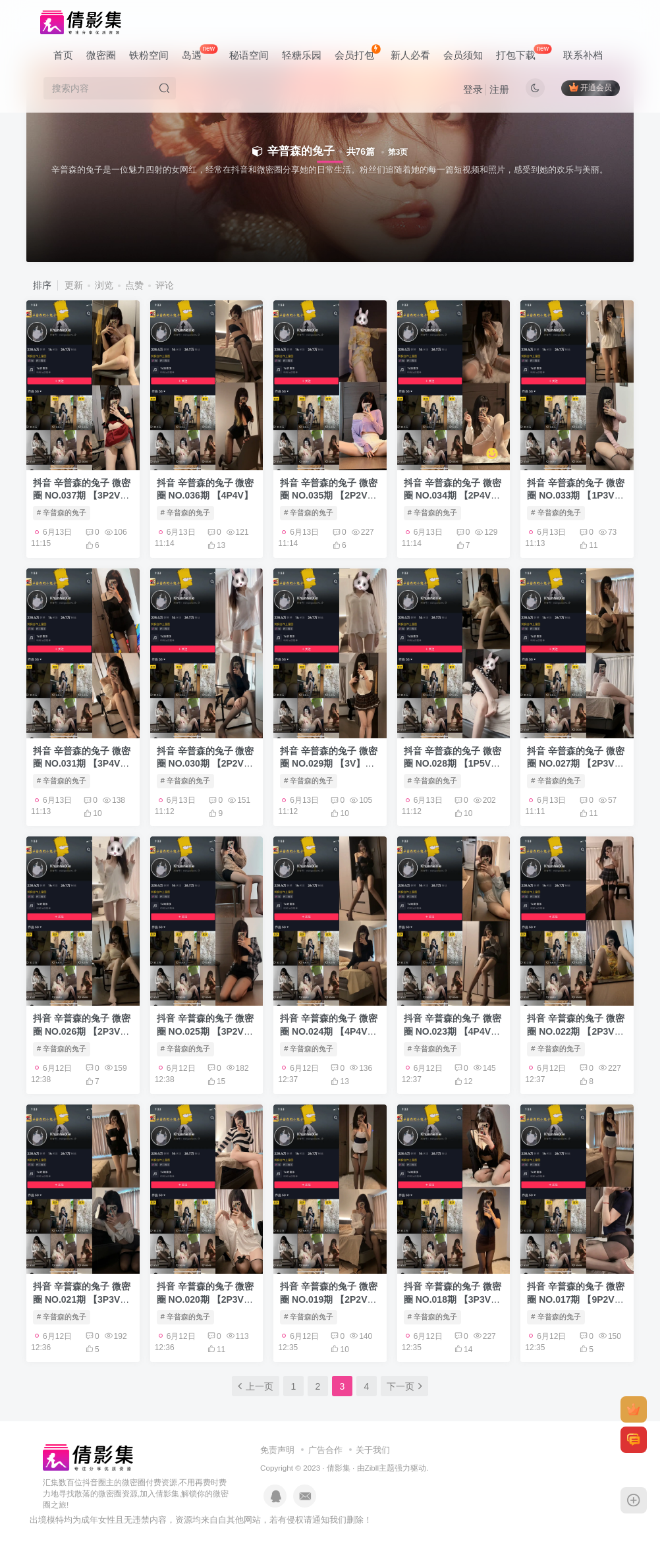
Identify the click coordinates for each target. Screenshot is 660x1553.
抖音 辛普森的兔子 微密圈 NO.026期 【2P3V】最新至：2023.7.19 (81, 1031)
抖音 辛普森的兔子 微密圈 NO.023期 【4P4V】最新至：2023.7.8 (452, 1031)
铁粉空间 (149, 55)
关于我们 (373, 1450)
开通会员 (590, 87)
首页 (63, 55)
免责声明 (277, 1450)
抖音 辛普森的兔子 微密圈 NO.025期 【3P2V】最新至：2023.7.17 (205, 1031)
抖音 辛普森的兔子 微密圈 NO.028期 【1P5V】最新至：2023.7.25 (452, 764)
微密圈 (101, 55)
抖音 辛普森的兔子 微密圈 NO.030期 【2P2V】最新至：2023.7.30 (205, 764)
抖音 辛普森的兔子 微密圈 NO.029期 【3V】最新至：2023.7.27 (328, 764)
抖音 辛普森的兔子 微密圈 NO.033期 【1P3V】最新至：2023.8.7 (575, 495)
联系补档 (583, 55)
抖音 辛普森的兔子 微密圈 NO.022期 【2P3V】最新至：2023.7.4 (575, 1031)
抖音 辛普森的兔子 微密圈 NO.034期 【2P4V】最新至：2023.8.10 (452, 495)
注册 (499, 89)
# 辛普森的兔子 (61, 512)
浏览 (104, 285)
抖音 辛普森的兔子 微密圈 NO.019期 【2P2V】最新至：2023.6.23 (328, 1299)
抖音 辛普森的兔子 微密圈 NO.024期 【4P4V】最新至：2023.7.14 (328, 1031)
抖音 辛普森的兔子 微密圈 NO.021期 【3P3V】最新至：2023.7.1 (81, 1299)
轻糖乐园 (301, 55)
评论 (164, 285)
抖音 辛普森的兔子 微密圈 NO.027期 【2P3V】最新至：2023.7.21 (575, 764)
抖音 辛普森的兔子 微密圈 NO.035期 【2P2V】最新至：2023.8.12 (328, 495)
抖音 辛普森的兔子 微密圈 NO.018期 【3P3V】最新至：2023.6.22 (452, 1299)
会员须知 (463, 55)
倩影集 (338, 1467)
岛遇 (199, 52)
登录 (473, 89)
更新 (74, 285)
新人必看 (410, 55)
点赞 (134, 285)
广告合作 (325, 1450)
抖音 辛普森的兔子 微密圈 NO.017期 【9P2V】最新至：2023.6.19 (575, 1299)
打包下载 (523, 52)
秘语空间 (249, 55)
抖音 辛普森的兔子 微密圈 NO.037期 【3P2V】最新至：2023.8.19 (81, 495)
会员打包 (357, 52)
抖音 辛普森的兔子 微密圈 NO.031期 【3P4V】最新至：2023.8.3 (81, 764)
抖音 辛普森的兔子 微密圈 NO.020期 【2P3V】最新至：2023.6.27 (205, 1299)
